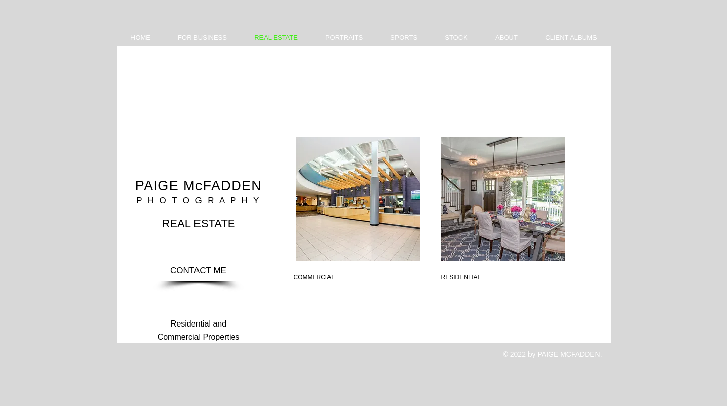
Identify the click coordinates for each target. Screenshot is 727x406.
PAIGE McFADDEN (198, 185)
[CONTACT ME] (198, 271)
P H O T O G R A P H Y (198, 200)
